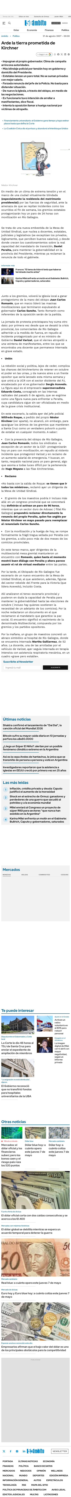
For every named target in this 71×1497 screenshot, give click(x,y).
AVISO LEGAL (59, 1489)
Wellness (57, 1470)
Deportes (38, 1475)
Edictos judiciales (14, 1494)
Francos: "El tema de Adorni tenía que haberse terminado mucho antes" (38, 270)
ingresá (65, 23)
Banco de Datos (43, 1466)
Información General (15, 1480)
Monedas (7, 875)
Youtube (31, 1451)
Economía (32, 30)
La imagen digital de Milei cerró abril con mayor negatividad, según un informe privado (62, 1053)
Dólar (16, 30)
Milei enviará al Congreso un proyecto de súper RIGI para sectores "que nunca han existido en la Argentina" (35, 810)
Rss (24, 1485)
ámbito (4, 36)
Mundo (23, 1475)
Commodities (44, 875)
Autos (37, 1480)
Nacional (8, 1475)
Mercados (9, 1470)
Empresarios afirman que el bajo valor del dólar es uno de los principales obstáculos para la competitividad (35, 1348)
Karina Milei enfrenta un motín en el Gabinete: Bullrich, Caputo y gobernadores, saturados (42, 279)
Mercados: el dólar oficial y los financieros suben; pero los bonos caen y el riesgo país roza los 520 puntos (11, 1155)
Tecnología (10, 1485)
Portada (8, 1461)
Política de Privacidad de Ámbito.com (24, 1489)
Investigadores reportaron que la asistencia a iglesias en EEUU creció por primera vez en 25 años (34, 769)
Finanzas (49, 30)
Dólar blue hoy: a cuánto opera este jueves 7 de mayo (35, 1150)
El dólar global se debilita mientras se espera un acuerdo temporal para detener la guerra (30, 1231)
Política (65, 30)
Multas (34, 1494)
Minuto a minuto (10, 1141)
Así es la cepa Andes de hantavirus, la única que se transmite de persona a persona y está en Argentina (35, 758)
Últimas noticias (28, 1461)
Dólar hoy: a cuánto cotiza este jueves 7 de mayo (59, 1150)
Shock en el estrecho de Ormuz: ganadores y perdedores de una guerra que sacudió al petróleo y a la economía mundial (37, 799)
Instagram (17, 1451)
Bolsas (25, 875)
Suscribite (55, 667)
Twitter (4, 1451)
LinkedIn (24, 1451)
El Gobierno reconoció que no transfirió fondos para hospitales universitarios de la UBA (16, 1091)
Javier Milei (58, 16)
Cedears (64, 875)
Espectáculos (54, 1480)
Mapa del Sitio (39, 1485)
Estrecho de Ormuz (41, 16)
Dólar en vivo (24, 16)
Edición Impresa (58, 1475)
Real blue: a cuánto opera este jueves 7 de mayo (31, 1283)
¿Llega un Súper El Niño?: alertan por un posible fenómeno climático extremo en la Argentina (32, 748)
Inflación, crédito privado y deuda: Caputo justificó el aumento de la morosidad (36, 790)
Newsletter (60, 1451)
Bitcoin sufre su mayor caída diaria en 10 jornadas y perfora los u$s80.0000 (34, 737)
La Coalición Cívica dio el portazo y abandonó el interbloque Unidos (36, 128)
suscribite (56, 23)
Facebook (10, 1451)
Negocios (25, 1470)
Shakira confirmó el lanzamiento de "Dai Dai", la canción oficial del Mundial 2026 (32, 727)
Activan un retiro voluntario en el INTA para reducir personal (61, 1026)
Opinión (41, 1470)
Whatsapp (38, 1451)
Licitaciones (51, 1494)
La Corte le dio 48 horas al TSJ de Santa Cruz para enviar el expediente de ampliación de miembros (17, 1048)
